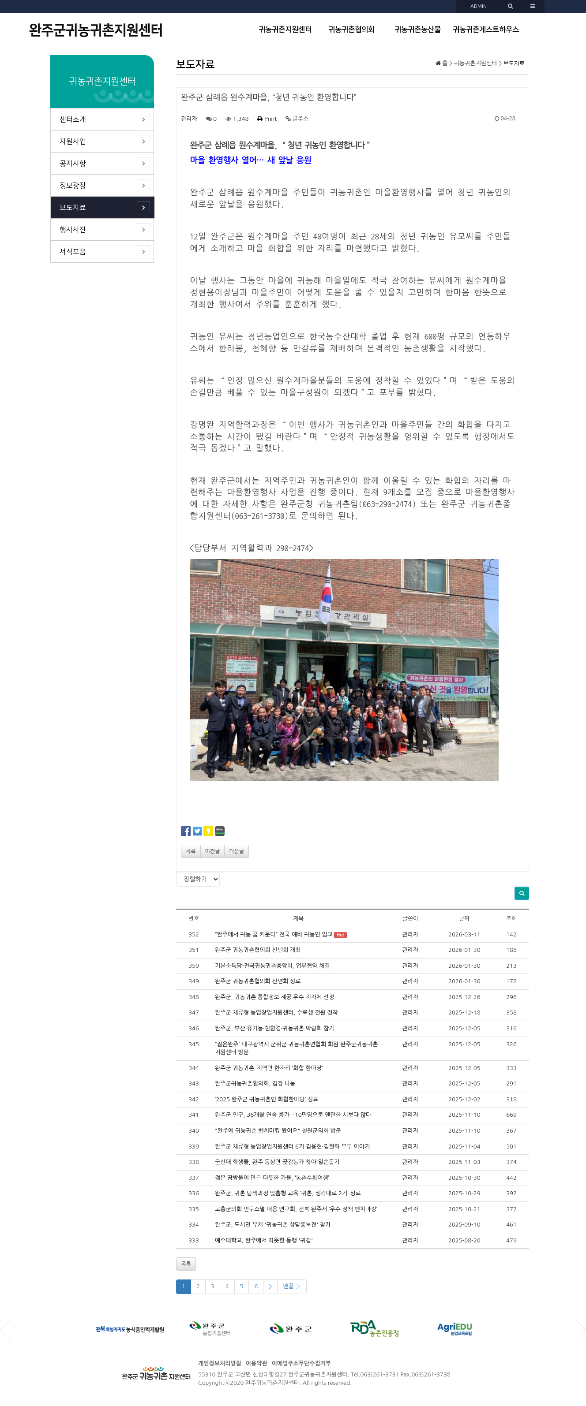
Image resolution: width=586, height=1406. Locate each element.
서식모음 (73, 252)
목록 (191, 851)
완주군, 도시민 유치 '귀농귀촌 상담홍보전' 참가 (273, 1224)
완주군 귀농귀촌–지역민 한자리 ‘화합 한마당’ (269, 1068)
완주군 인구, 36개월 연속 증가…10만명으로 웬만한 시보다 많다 (293, 1115)
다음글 (236, 851)
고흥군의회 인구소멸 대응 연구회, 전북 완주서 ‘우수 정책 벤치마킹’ (296, 1209)
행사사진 (73, 230)
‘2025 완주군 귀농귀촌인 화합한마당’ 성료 (266, 1099)
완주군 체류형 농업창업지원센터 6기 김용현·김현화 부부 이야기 (292, 1146)
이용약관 (256, 1363)
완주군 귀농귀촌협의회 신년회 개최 (258, 950)
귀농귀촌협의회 (351, 30)
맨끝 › (292, 1286)
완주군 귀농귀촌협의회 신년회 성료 (258, 981)
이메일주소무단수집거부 (301, 1363)
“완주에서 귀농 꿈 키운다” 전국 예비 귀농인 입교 (274, 934)
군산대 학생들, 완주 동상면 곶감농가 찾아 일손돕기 (277, 1162)
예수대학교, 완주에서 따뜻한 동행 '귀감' (264, 1240)
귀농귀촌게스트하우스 (486, 30)
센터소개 (73, 119)
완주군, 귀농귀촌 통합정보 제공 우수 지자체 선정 (274, 997)
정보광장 (73, 186)
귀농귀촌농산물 (417, 30)
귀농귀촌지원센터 (285, 30)
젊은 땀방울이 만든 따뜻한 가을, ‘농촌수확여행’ (272, 1178)
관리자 (189, 119)
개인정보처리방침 (219, 1363)
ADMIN (478, 6)
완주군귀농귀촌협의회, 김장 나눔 (255, 1083)
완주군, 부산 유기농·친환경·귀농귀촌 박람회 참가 (274, 1028)
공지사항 (73, 164)
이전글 (212, 851)
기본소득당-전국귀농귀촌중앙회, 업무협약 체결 (272, 966)
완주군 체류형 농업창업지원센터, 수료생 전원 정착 (276, 1012)
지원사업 (73, 141)
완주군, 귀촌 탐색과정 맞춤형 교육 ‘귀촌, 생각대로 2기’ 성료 (288, 1193)
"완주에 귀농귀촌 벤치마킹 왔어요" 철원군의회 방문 (278, 1131)
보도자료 (73, 208)
